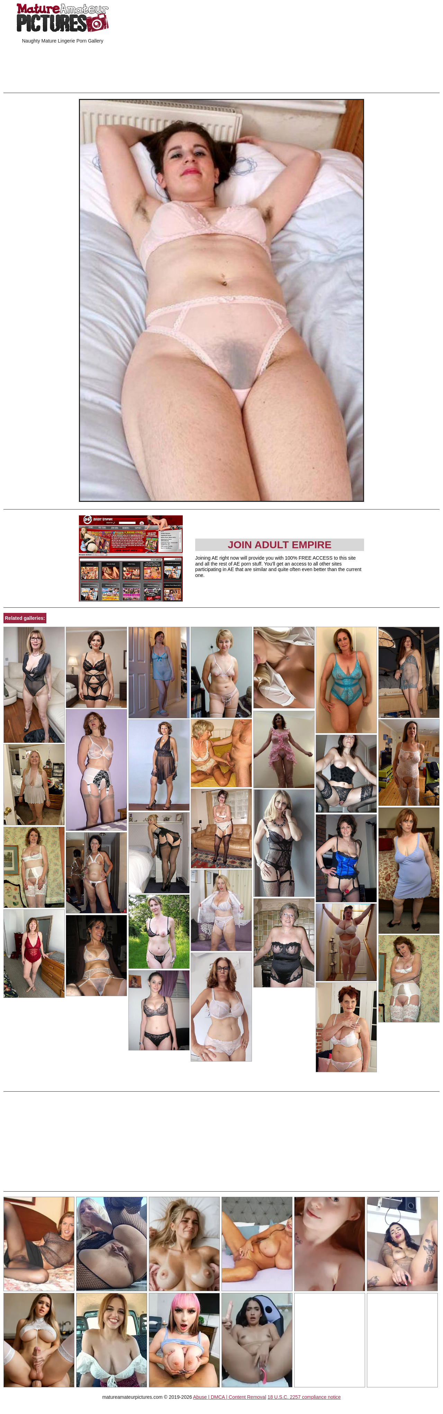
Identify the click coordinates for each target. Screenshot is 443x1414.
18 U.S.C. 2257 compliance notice (304, 1397)
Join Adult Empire (280, 544)
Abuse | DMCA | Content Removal (229, 1397)
